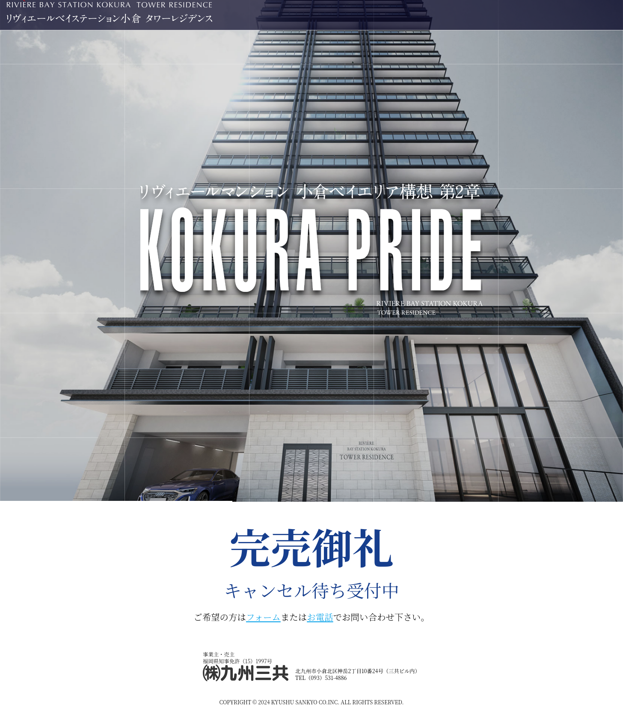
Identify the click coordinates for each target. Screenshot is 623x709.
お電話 (320, 616)
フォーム (263, 616)
